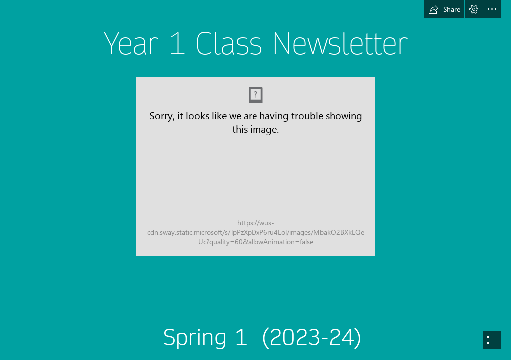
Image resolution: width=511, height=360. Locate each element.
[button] (444, 9)
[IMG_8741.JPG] (255, 167)
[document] (255, 180)
